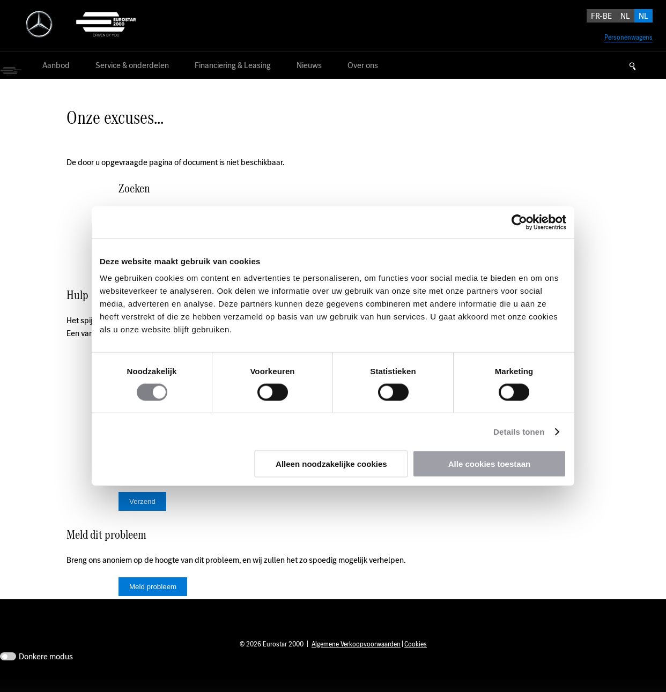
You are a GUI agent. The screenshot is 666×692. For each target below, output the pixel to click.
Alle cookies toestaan (489, 463)
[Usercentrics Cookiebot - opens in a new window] (519, 222)
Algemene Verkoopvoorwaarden (356, 660)
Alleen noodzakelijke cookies (331, 463)
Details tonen (518, 431)
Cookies (415, 660)
